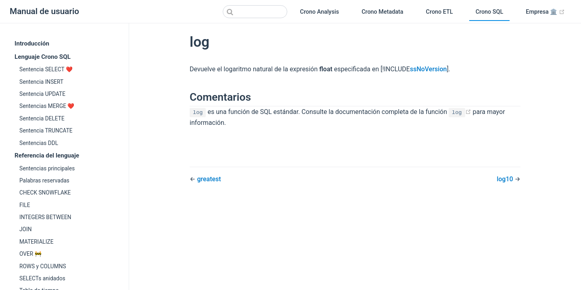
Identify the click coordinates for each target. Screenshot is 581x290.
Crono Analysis (319, 11)
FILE (24, 205)
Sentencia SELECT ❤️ (46, 69)
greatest (209, 179)
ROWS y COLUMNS (42, 266)
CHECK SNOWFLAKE (45, 192)
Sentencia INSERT (41, 82)
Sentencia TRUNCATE (46, 130)
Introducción (32, 43)
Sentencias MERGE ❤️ (46, 106)
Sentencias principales (47, 168)
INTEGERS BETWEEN (45, 217)
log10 (505, 179)
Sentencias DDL (38, 143)
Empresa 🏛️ (548, 12)
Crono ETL (439, 11)
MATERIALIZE (36, 241)
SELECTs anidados (42, 278)
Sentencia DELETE (42, 118)
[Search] (255, 11)
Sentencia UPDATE (42, 94)
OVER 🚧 (30, 254)
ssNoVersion (428, 69)
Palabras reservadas (44, 180)
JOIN (25, 229)
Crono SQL (490, 11)
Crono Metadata (382, 11)
